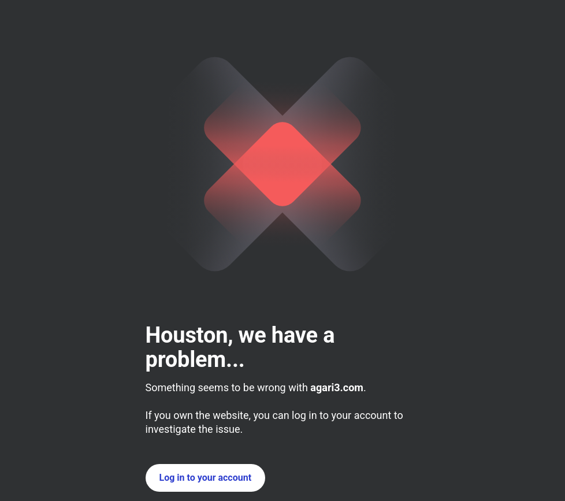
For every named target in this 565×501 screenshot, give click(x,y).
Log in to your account (205, 477)
